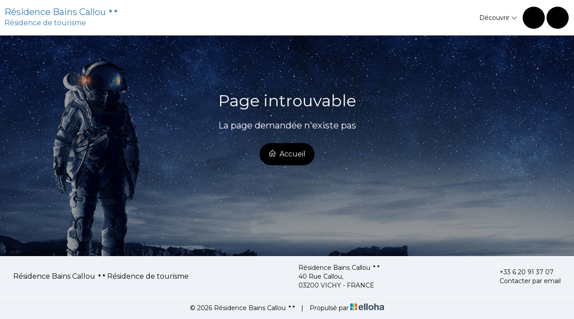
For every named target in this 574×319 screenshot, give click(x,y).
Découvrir (498, 18)
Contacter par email (525, 281)
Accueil (287, 153)
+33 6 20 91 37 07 (521, 272)
